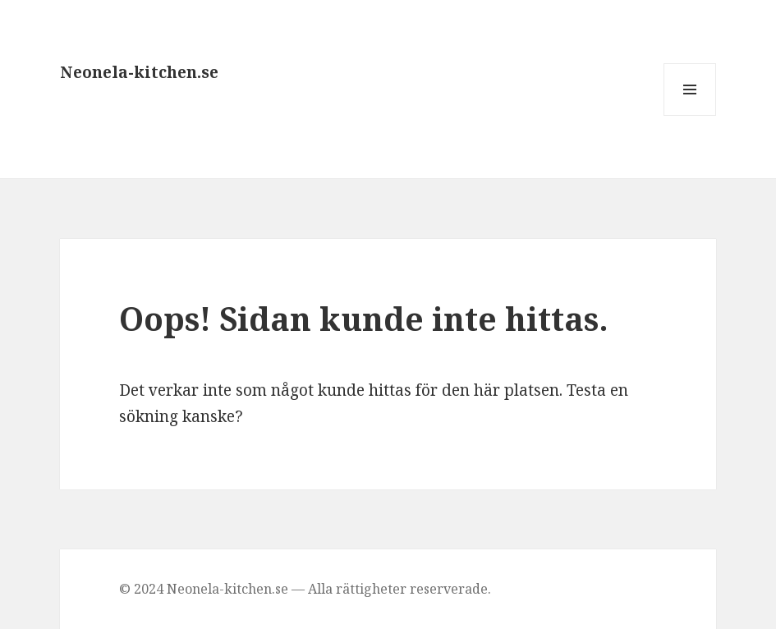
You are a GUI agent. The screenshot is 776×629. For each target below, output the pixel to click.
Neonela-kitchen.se (139, 72)
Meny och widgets (690, 115)
